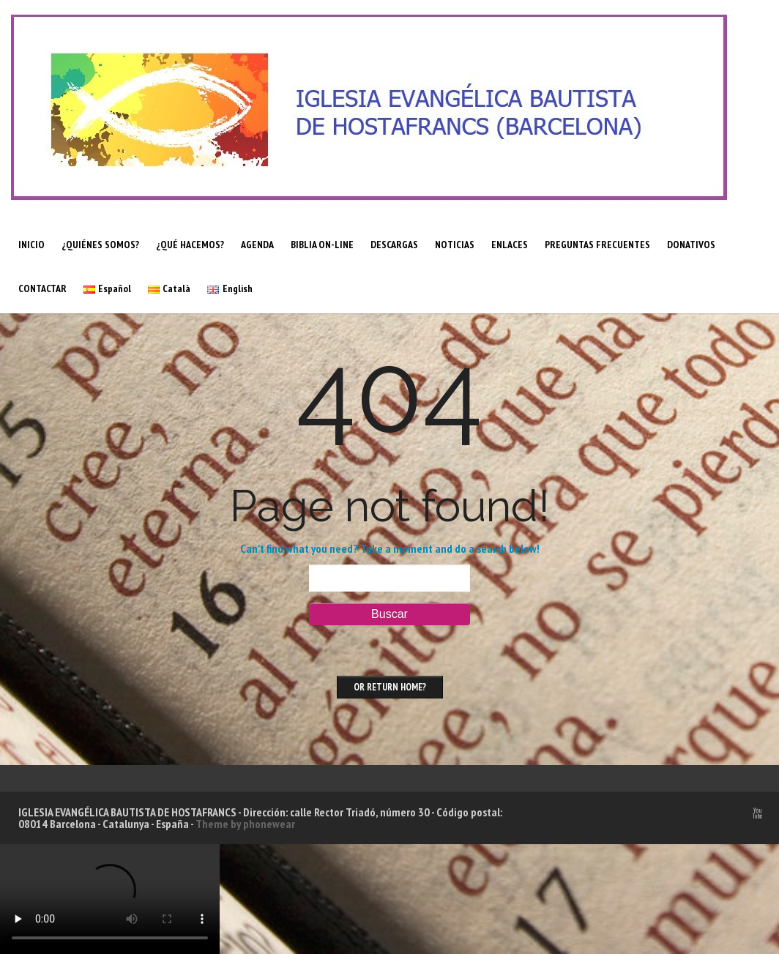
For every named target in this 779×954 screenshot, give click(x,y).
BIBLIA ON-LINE (322, 244)
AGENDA (257, 244)
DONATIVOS (691, 244)
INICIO (31, 244)
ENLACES (509, 244)
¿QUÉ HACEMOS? (190, 244)
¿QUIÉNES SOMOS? (100, 244)
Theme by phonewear (245, 823)
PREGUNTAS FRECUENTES (597, 244)
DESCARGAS (394, 244)
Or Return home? (390, 687)
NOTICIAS (454, 244)
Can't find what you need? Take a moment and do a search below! (390, 548)
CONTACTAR (42, 288)
